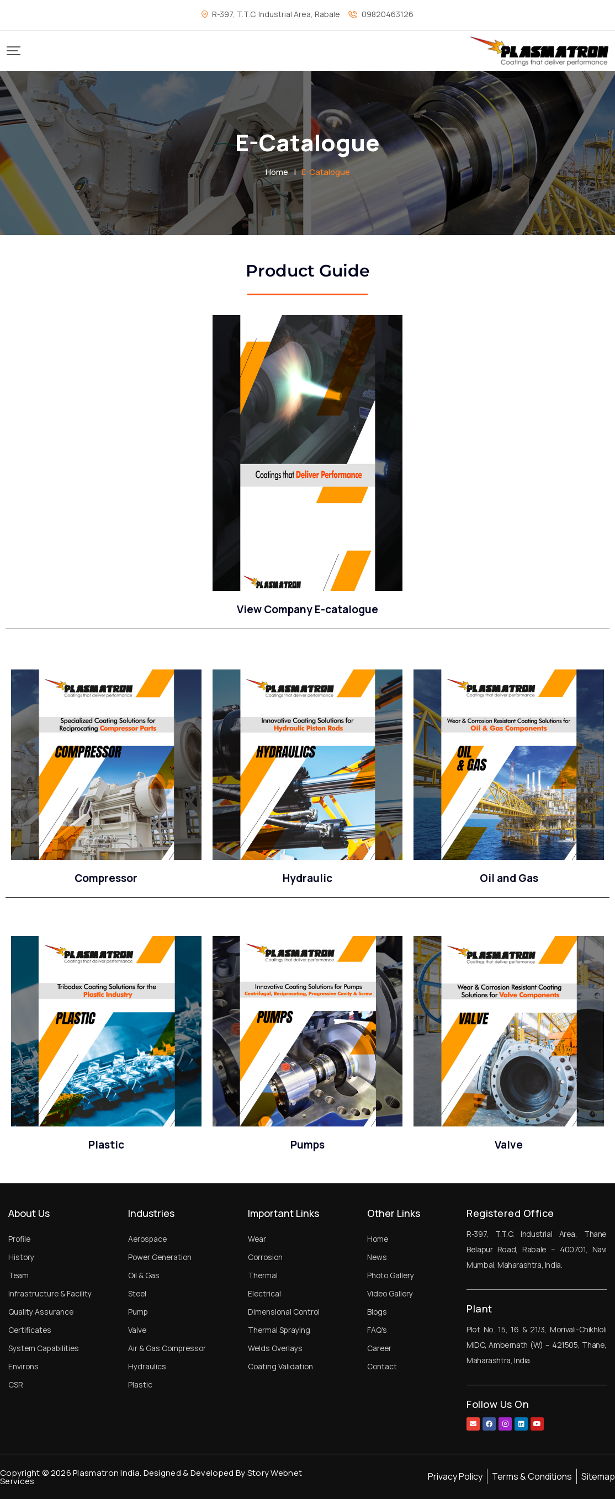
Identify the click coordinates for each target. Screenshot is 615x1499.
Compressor (106, 878)
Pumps (307, 1144)
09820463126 (387, 14)
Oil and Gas (509, 878)
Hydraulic (307, 878)
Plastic (106, 1144)
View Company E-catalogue (307, 609)
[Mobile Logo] (539, 51)
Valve (509, 1144)
